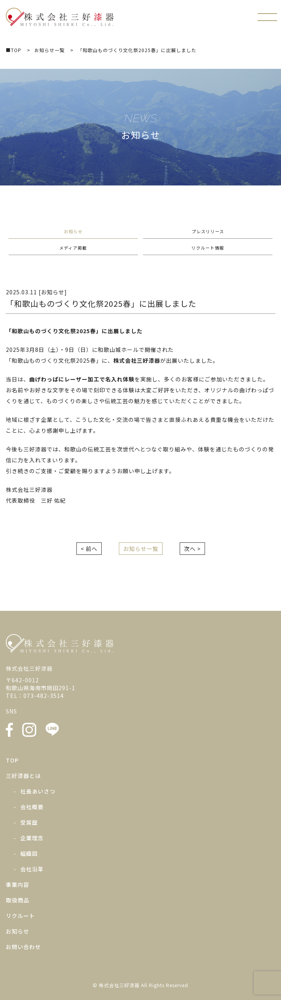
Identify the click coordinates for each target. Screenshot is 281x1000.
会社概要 (32, 807)
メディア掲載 (73, 248)
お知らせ (73, 231)
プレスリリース (208, 231)
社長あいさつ (37, 791)
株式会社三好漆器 (60, 17)
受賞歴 (29, 822)
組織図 (29, 853)
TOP (12, 760)
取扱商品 (17, 900)
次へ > (192, 548)
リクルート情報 (207, 248)
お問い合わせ (23, 947)
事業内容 (17, 884)
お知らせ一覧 (140, 548)
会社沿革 (32, 869)
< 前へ (89, 548)
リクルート (20, 916)
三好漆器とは (23, 776)
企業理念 (32, 838)
